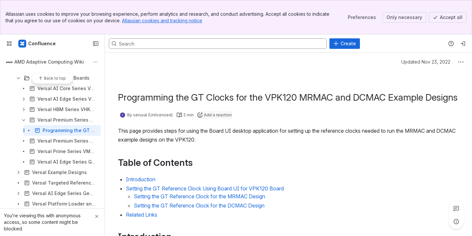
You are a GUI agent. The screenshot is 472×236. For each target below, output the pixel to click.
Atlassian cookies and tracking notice (162, 20)
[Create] (344, 43)
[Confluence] (37, 43)
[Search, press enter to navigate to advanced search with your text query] (218, 43)
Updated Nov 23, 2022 (425, 62)
